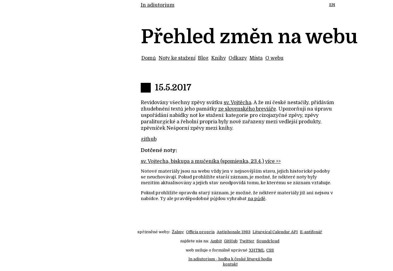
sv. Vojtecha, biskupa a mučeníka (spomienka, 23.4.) (202, 161)
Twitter (247, 241)
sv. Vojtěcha (237, 102)
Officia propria (200, 232)
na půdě (256, 198)
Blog (203, 58)
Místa (256, 58)
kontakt (230, 264)
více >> (273, 161)
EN (332, 4)
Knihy (218, 58)
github (149, 139)
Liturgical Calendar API (275, 232)
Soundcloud (268, 241)
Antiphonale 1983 (233, 232)
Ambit (216, 241)
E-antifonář (311, 232)
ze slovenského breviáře (247, 109)
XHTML (256, 250)
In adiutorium (157, 5)
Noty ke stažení (177, 58)
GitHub (231, 241)
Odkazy (238, 58)
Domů (148, 58)
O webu (274, 58)
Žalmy (178, 232)
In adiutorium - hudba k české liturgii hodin (230, 259)
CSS (270, 250)
